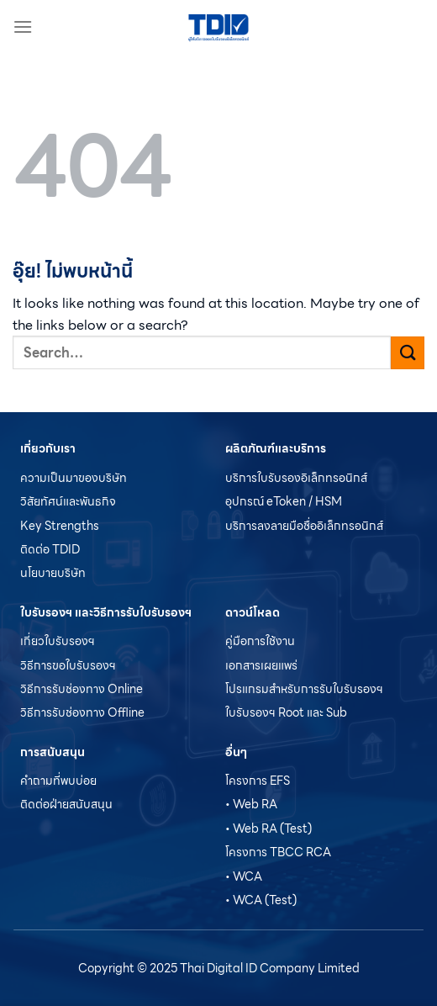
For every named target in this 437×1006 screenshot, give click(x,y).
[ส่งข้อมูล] (407, 352)
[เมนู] (23, 26)
